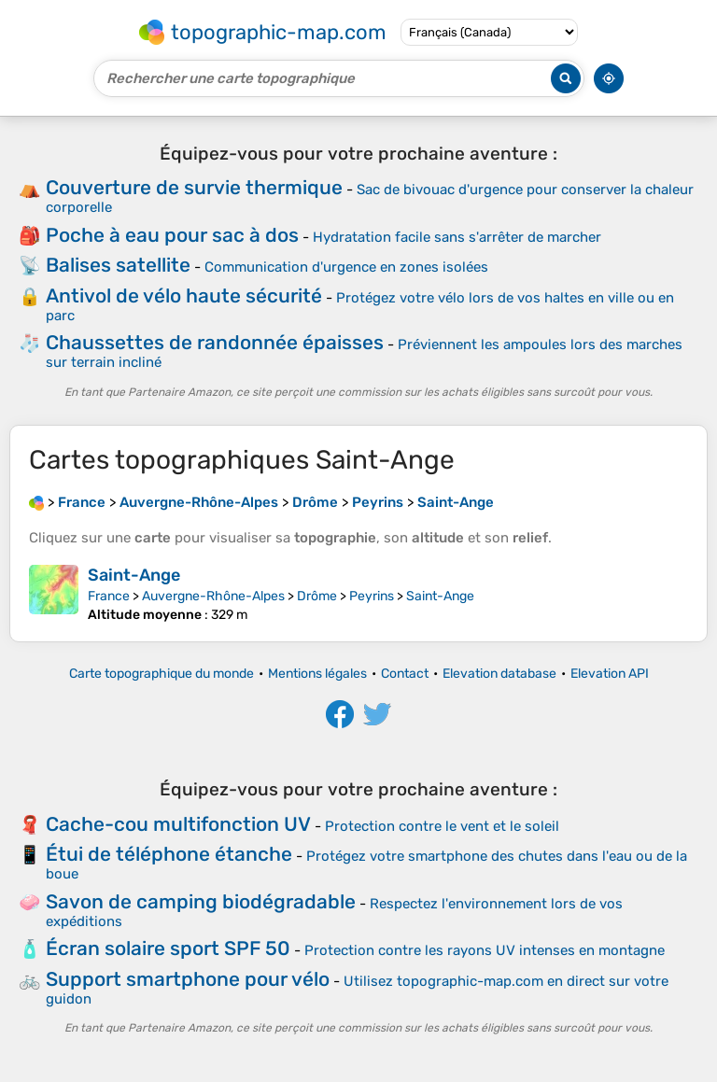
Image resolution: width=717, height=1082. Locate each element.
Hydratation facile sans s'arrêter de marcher (457, 237)
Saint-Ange (134, 575)
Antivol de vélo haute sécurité (184, 295)
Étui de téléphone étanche (169, 853)
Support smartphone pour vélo (188, 979)
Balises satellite (118, 264)
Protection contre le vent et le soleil (442, 826)
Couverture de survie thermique (194, 187)
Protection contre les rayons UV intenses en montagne (484, 950)
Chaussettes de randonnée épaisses (215, 342)
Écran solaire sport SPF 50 (168, 948)
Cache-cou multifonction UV (178, 824)
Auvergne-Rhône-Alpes (213, 596)
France (109, 596)
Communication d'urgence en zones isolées (346, 267)
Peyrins (371, 596)
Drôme (317, 596)
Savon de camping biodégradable (201, 901)
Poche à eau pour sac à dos (172, 234)
